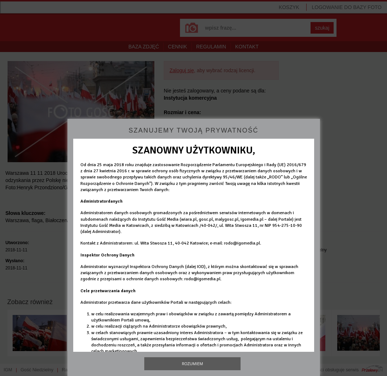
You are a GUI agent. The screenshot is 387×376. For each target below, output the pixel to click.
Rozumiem (192, 363)
